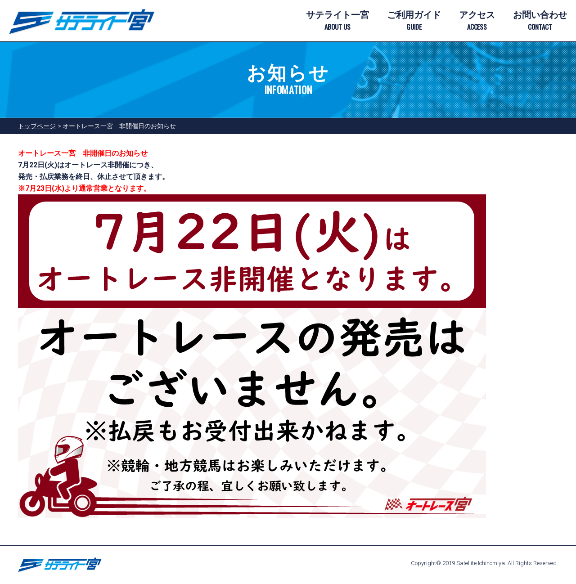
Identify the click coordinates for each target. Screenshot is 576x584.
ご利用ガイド (414, 21)
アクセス (477, 21)
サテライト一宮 (337, 21)
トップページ (37, 126)
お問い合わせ (540, 21)
